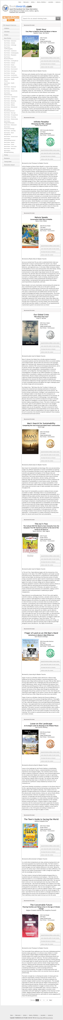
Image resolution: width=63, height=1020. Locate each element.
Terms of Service (49, 1017)
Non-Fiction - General (9, 73)
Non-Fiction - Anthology (10, 45)
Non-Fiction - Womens (9, 148)
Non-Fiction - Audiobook (10, 50)
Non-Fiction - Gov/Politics (10, 75)
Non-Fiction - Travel (9, 144)
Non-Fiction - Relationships (11, 119)
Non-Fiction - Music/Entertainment (9, 109)
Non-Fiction (7, 38)
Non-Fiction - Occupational (11, 114)
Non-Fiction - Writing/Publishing (9, 151)
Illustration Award (9, 164)
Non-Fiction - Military (9, 105)
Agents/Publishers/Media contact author (50, 57)
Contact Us (58, 2)
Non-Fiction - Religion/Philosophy (9, 121)
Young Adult (7, 161)
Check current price (45, 41)
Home (18, 2)
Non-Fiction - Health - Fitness (9, 80)
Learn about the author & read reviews (50, 60)
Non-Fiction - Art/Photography (8, 47)
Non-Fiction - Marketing (10, 100)
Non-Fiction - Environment (10, 69)
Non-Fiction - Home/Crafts (10, 90)
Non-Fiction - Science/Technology (9, 127)
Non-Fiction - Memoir (9, 102)
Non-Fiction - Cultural (9, 62)
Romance (6, 158)
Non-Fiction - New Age (9, 112)
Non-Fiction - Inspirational (10, 96)
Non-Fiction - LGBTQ (9, 98)
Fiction (5, 35)
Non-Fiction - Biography (10, 54)
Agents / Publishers (40, 2)
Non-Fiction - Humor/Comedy (8, 93)
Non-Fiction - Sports (9, 142)
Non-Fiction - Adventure (10, 40)
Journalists (50, 2)
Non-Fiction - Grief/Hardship (11, 77)
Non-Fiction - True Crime (10, 146)
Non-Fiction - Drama (9, 64)
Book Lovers (24, 2)
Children (6, 28)
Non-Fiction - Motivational (10, 107)
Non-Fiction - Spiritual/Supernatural (9, 139)
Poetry (5, 155)
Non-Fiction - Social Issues (11, 136)
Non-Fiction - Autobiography (11, 52)
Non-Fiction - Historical (10, 86)
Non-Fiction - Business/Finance (8, 57)
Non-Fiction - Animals (9, 42)
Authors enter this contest (47, 66)
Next (50, 1000)
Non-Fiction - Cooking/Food (11, 60)
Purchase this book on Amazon (48, 63)
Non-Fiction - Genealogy (10, 71)
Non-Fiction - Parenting (10, 117)
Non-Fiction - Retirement (10, 124)
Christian (6, 31)
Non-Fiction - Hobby (9, 88)
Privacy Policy (40, 1017)
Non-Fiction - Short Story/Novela (9, 133)
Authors (31, 2)
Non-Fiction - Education (10, 66)
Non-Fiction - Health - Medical (9, 83)
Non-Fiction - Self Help (10, 130)
